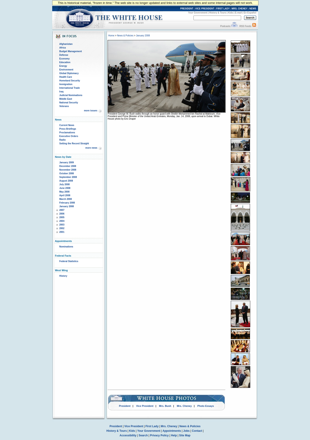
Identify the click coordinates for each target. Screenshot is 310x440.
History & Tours (217, 12)
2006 (61, 213)
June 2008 (64, 188)
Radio (62, 140)
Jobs (186, 430)
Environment (66, 69)
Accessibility (128, 435)
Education (64, 62)
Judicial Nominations (70, 95)
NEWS (252, 8)
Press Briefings (67, 129)
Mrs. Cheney (184, 406)
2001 (61, 232)
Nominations (66, 246)
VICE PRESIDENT (204, 8)
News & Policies (125, 35)
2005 (61, 217)
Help (174, 435)
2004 (61, 221)
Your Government (197, 12)
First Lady (151, 426)
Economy (64, 58)
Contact (197, 430)
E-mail (238, 12)
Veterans (64, 106)
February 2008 (67, 202)
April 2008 (64, 195)
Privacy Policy (159, 435)
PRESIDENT (186, 8)
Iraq (61, 91)
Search (143, 435)
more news (91, 148)
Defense (63, 55)
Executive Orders (68, 136)
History (63, 276)
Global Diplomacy (69, 73)
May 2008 (64, 191)
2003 (61, 224)
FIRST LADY (223, 8)
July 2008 (64, 184)
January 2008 (66, 206)
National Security (68, 102)
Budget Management (70, 51)
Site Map (184, 435)
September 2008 (68, 177)
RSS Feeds (245, 26)
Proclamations (67, 132)
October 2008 (66, 173)
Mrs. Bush (165, 406)
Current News (66, 125)
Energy (63, 66)
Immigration (65, 84)
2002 (61, 228)
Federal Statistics (68, 261)
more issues (90, 110)
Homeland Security (69, 80)
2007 (61, 210)
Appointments (172, 430)
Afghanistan (66, 44)
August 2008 (66, 181)
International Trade (69, 88)
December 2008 (67, 166)
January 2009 (66, 162)
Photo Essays (205, 406)
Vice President (144, 406)
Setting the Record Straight (74, 143)
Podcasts (225, 26)
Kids (230, 12)
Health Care (65, 77)
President (125, 406)
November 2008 (67, 170)
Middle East (65, 99)
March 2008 (65, 199)
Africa (62, 47)
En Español (250, 12)
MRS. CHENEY (239, 8)
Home (111, 35)
